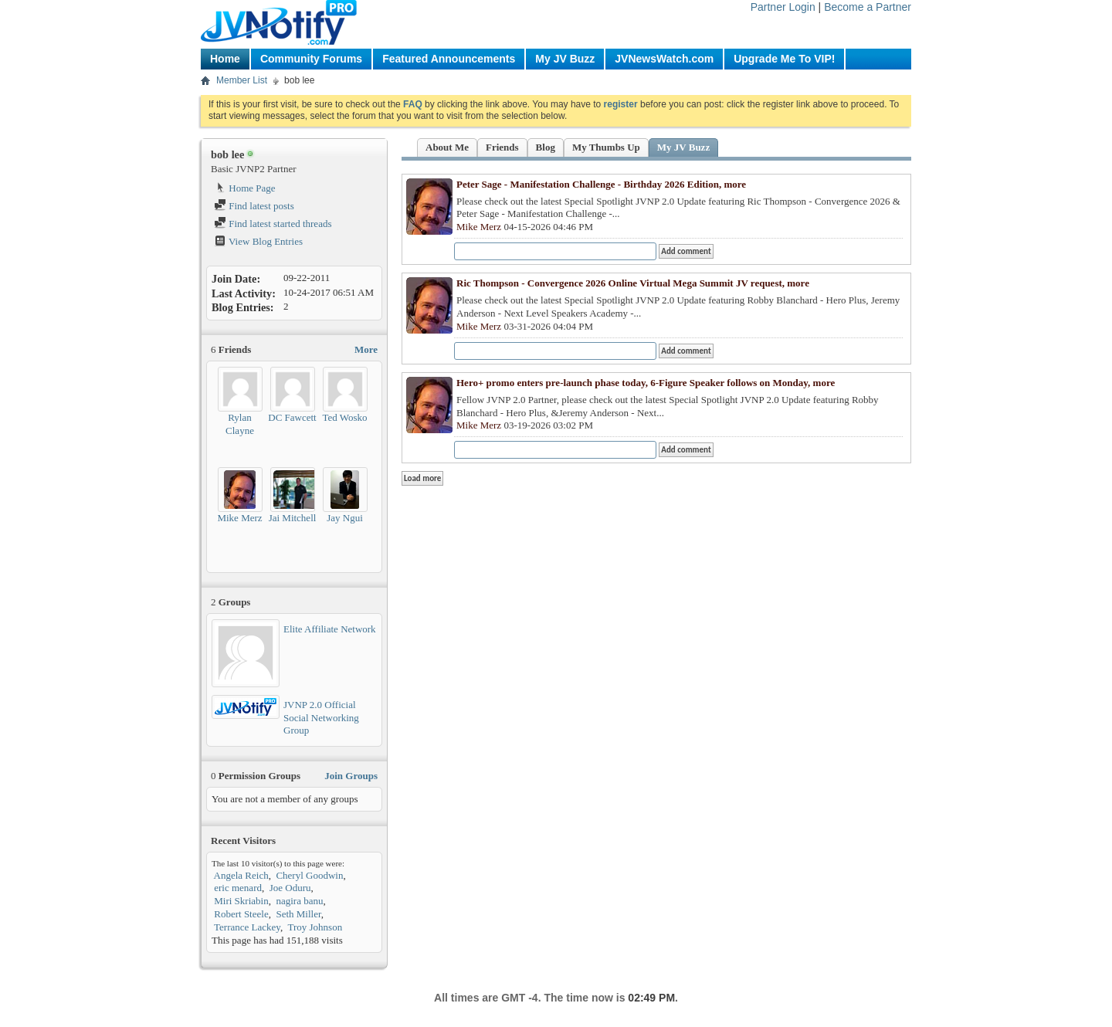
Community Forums (311, 59)
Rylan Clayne (239, 424)
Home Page (245, 188)
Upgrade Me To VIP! (784, 59)
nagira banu (299, 901)
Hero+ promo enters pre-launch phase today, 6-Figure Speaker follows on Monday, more (645, 382)
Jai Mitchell (293, 518)
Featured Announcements (448, 59)
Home (225, 59)
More (366, 349)
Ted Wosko (344, 417)
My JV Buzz (565, 59)
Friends (502, 147)
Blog (545, 147)
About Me (447, 147)
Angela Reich (241, 875)
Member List (241, 80)
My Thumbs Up (606, 147)
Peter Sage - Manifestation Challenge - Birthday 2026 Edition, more (601, 184)
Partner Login (783, 7)
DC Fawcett (292, 417)
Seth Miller (298, 914)
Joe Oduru (290, 887)
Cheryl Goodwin (309, 875)
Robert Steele (241, 914)
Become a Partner (867, 7)
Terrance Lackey (247, 927)
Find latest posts (254, 206)
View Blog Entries (258, 241)
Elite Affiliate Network (329, 629)
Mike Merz (239, 518)
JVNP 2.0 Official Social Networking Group (321, 718)
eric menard (238, 887)
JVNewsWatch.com (664, 59)
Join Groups (351, 775)
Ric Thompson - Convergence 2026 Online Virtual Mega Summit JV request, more (632, 283)
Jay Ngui (345, 518)
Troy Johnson (314, 927)
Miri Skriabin (241, 901)
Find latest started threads (272, 223)
